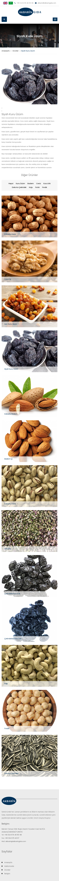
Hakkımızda (9, 866)
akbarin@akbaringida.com (45, 3)
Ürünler (15, 51)
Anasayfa (5, 51)
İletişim (7, 873)
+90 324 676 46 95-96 (23, 3)
